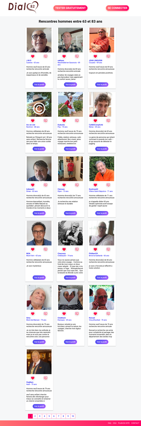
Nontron (29, 127)
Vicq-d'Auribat (94, 320)
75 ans (43, 320)
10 (73, 416)
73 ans (65, 191)
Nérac (91, 127)
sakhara (61, 60)
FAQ (109, 423)
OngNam (29, 382)
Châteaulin (62, 256)
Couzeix (92, 63)
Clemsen (61, 189)
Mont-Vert (30, 256)
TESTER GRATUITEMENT (70, 8)
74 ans (70, 256)
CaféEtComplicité (96, 125)
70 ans (64, 127)
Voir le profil (39, 84)
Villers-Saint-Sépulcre (97, 191)
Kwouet (92, 318)
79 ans (34, 384)
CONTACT (135, 423)
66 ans (106, 256)
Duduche (61, 125)
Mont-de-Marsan (32, 320)
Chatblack (62, 318)
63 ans (36, 63)
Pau (59, 127)
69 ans (99, 63)
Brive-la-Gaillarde (95, 256)
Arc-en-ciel (30, 125)
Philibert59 (93, 253)
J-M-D (28, 60)
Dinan (28, 191)
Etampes (61, 320)
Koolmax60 (93, 189)
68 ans (37, 127)
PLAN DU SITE (124, 423)
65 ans (98, 127)
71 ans (110, 191)
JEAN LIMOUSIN (95, 60)
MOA (28, 253)
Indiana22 (30, 189)
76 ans (104, 320)
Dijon (60, 191)
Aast (28, 384)
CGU (114, 423)
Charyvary (62, 253)
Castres (29, 63)
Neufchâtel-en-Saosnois (67, 63)
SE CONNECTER (117, 8)
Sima (28, 318)
